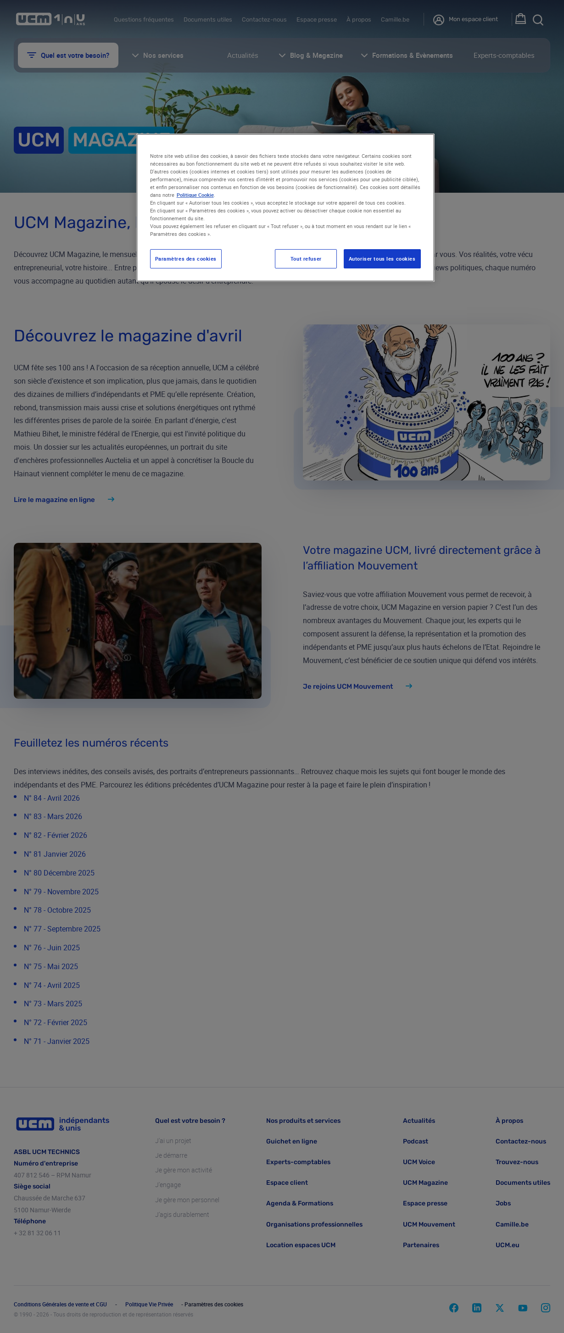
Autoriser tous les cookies (382, 258)
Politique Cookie (195, 194)
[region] (285, 208)
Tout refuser (306, 258)
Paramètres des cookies (186, 258)
